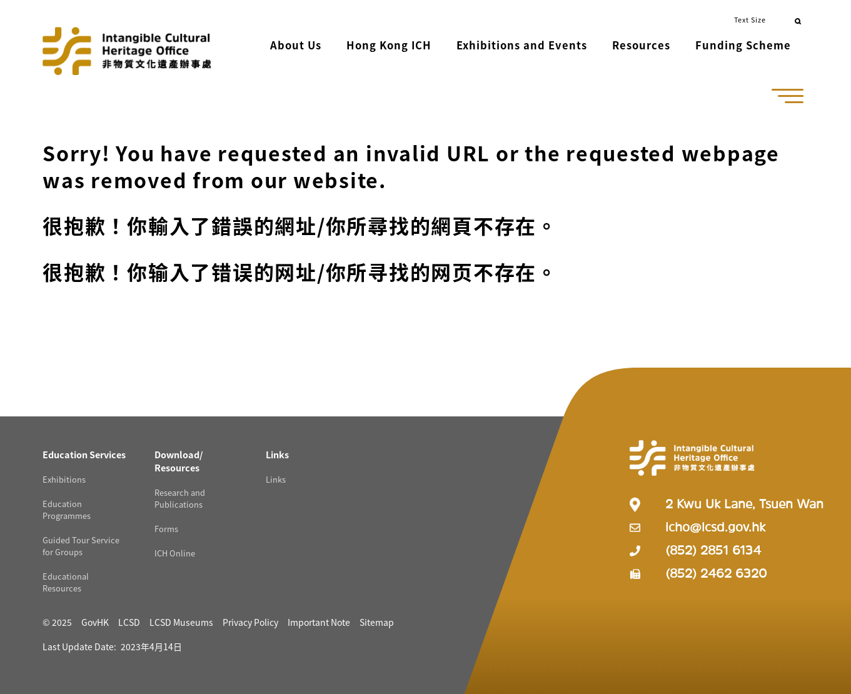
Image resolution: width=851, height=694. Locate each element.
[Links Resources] (277, 451)
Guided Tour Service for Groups (81, 543)
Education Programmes (67, 507)
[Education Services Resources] (84, 451)
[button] (252, 47)
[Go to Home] (127, 45)
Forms (166, 526)
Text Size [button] (750, 19)
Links (276, 477)
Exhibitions (64, 477)
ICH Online (174, 550)
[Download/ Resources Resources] (178, 458)
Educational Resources (66, 579)
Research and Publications (179, 496)
